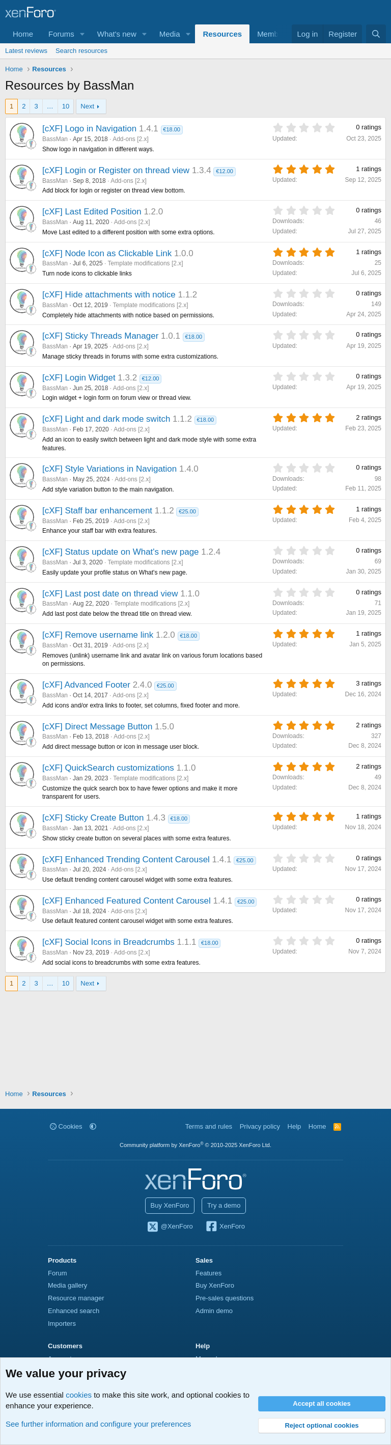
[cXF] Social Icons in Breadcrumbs (108, 942)
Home (23, 34)
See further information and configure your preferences (98, 1424)
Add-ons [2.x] (131, 139)
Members (273, 34)
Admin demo (214, 1311)
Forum (57, 1273)
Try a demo (223, 1205)
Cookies (66, 1126)
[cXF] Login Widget (79, 378)
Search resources (81, 50)
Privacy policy (260, 1126)
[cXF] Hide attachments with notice (109, 294)
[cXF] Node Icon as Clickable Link (107, 253)
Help (294, 1126)
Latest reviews (26, 50)
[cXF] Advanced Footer (86, 685)
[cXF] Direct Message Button (97, 726)
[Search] (376, 33)
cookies (79, 1395)
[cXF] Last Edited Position (92, 211)
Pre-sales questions (225, 1298)
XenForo (225, 1227)
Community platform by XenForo (195, 1145)
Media (169, 34)
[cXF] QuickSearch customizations (108, 768)
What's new (116, 34)
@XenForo (169, 1227)
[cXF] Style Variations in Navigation (109, 469)
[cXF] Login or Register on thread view (115, 170)
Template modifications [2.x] (145, 263)
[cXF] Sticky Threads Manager (100, 336)
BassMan (55, 139)
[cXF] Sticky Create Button (93, 818)
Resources (222, 34)
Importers (62, 1323)
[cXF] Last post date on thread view (110, 593)
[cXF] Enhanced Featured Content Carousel (126, 901)
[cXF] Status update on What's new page (120, 552)
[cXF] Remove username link (97, 635)
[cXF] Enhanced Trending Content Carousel (126, 859)
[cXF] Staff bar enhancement (97, 510)
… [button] (50, 106)
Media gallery (67, 1285)
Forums (61, 34)
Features (208, 1273)
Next (87, 106)
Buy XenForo (170, 1205)
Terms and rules (208, 1126)
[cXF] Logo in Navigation (89, 128)
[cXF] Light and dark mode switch (106, 419)
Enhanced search (73, 1311)
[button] (82, 33)
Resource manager (76, 1298)
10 (65, 106)
